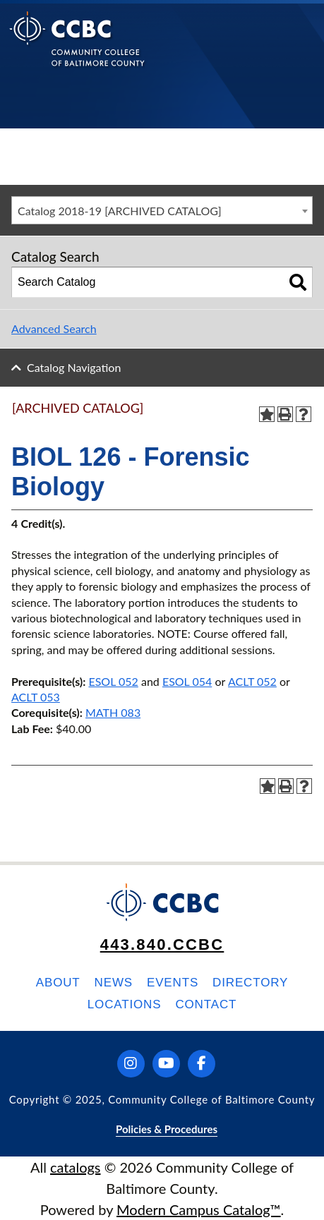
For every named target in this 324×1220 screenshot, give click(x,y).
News (114, 982)
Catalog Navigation (74, 367)
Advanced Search (54, 328)
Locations (125, 1004)
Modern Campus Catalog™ (198, 1209)
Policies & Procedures (166, 1129)
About (58, 982)
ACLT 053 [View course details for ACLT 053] (35, 696)
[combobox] (162, 210)
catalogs (75, 1167)
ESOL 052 (113, 681)
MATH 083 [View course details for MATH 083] (112, 712)
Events (172, 982)
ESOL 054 (187, 681)
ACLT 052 (252, 681)
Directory (250, 982)
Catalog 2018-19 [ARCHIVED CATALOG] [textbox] (120, 210)
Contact (205, 1004)
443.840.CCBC (162, 944)
